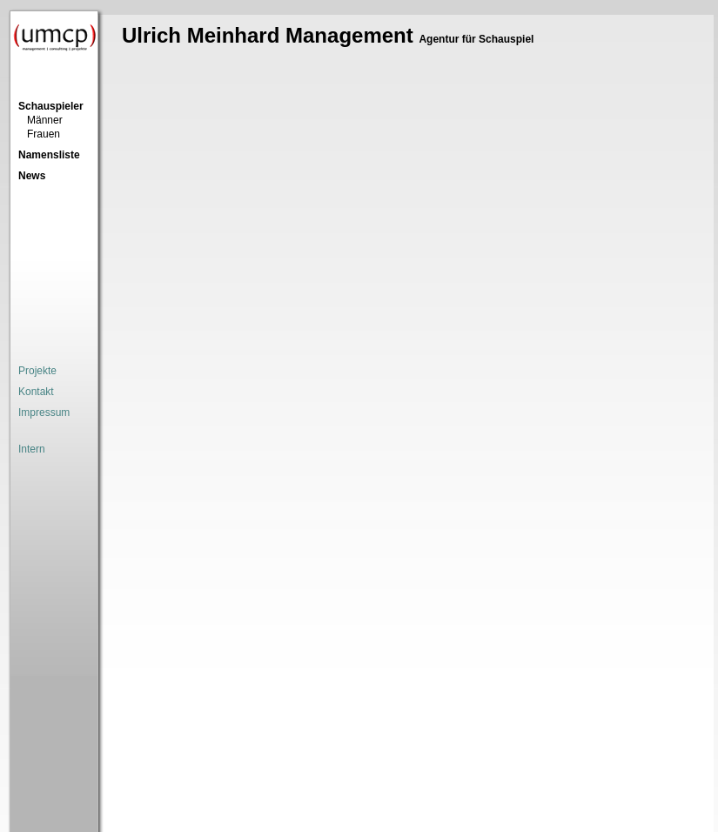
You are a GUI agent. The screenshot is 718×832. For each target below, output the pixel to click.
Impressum (44, 412)
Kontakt (36, 392)
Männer (45, 120)
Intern (31, 449)
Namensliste (49, 155)
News (31, 176)
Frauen (43, 134)
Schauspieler (51, 106)
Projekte (37, 371)
